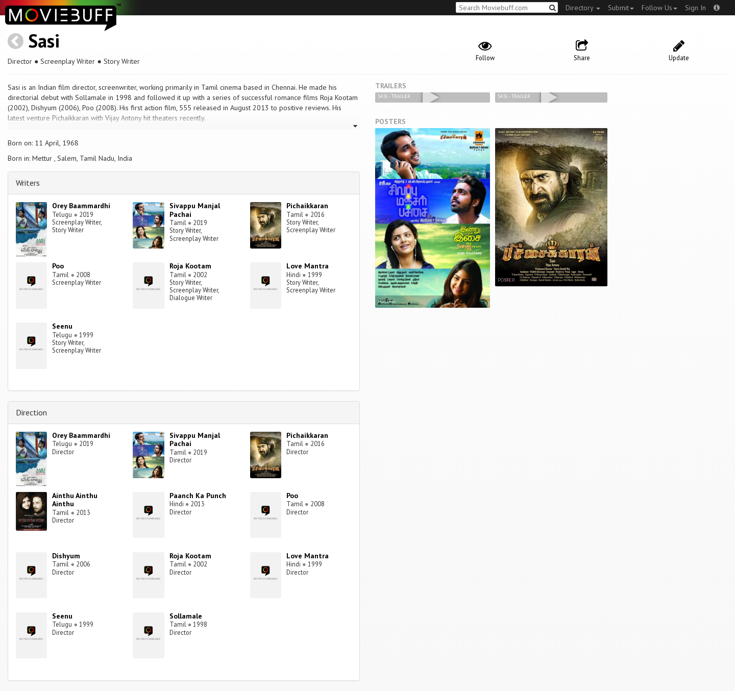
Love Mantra (307, 265)
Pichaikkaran (307, 205)
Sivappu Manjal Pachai (194, 210)
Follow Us (659, 7)
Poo (58, 265)
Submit (621, 7)
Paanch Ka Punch (197, 495)
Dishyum (66, 555)
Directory (583, 7)
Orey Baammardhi (81, 205)
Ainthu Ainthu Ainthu (74, 500)
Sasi (44, 41)
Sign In (695, 7)
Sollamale (185, 616)
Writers (28, 183)
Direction (31, 412)
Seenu (62, 326)
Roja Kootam (190, 265)
